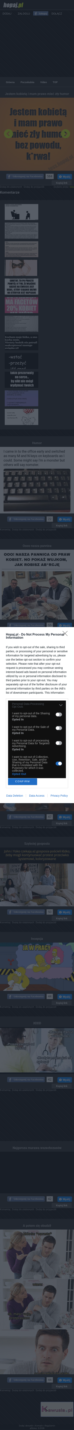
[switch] (59, 714)
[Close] (66, 634)
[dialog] (37, 715)
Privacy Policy (59, 795)
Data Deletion (14, 795)
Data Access (36, 795)
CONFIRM (22, 781)
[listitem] (37, 705)
